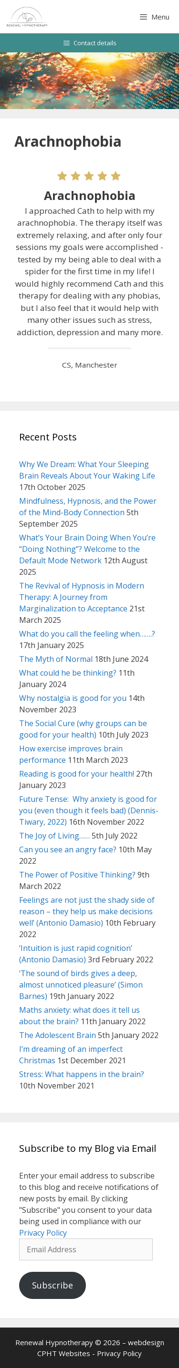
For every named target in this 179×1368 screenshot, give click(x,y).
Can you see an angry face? (67, 849)
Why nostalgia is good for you (72, 698)
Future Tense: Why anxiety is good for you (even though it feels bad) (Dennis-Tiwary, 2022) (88, 810)
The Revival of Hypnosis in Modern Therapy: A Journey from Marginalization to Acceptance (81, 597)
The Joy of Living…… (54, 835)
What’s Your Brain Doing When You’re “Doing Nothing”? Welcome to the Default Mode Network (87, 549)
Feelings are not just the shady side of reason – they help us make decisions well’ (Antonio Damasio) (87, 911)
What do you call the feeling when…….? (87, 634)
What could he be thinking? (67, 673)
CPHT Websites (63, 1353)
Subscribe (52, 1285)
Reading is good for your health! (76, 774)
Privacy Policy (43, 1233)
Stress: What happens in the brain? (81, 1074)
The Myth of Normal (56, 659)
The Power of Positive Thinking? (77, 874)
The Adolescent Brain (57, 1035)
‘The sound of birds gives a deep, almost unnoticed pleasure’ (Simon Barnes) (81, 984)
